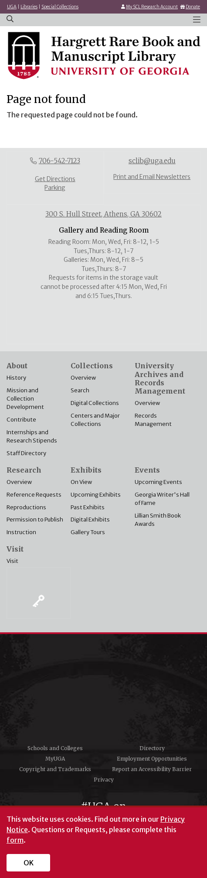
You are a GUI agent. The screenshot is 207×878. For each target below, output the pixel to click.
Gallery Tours (88, 531)
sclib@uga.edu (152, 161)
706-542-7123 (59, 161)
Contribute (21, 419)
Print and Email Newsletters (151, 177)
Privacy (104, 779)
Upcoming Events (158, 481)
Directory (152, 748)
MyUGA (55, 758)
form (15, 840)
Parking (54, 188)
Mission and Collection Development (25, 398)
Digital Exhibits (90, 519)
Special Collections (59, 7)
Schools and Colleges (55, 748)
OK (29, 862)
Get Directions (55, 179)
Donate (193, 7)
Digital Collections (95, 402)
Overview (83, 377)
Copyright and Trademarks (55, 769)
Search (80, 390)
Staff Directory (26, 452)
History (16, 377)
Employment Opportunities (152, 758)
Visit (12, 560)
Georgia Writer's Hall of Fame (162, 498)
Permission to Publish (35, 519)
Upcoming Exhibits (96, 494)
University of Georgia (103, 692)
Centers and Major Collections (95, 419)
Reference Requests (34, 494)
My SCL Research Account (152, 7)
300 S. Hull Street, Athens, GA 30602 (103, 214)
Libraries (28, 7)
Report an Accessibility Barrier (152, 769)
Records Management (153, 419)
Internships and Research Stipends (32, 436)
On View (81, 481)
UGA (12, 7)
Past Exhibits (88, 507)
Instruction (21, 531)
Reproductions (26, 507)
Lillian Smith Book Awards (158, 519)
